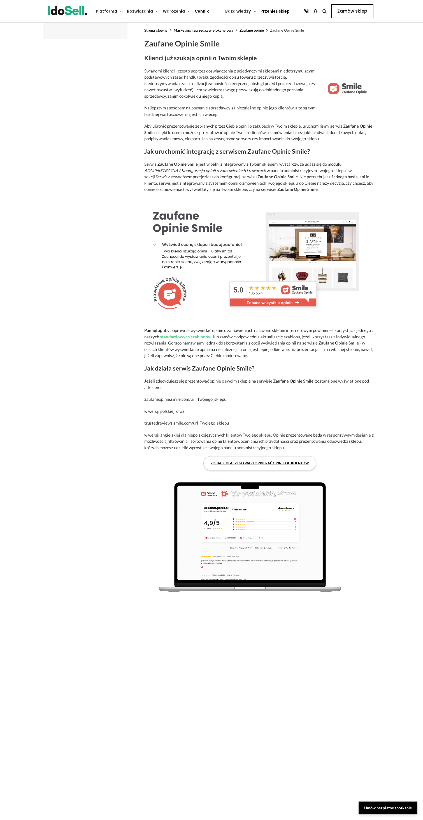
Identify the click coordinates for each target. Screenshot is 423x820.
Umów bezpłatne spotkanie (388, 807)
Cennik (202, 11)
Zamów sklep (352, 11)
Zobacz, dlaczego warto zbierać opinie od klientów (260, 463)
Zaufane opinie (252, 30)
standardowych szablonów (186, 336)
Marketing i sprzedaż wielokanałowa (203, 30)
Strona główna (156, 30)
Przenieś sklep (275, 11)
